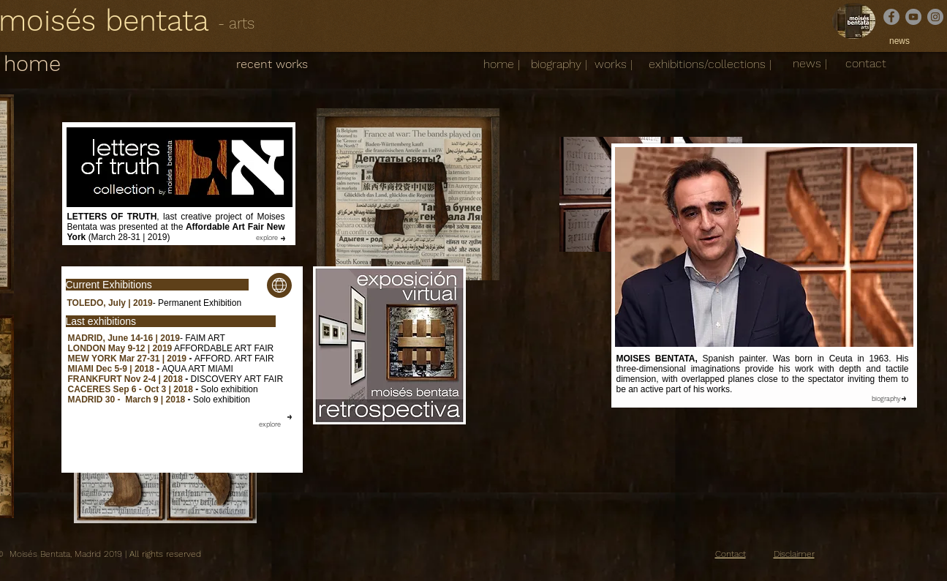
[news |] (810, 64)
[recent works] (272, 64)
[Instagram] (935, 17)
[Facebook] (891, 17)
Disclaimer (794, 554)
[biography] (886, 399)
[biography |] (559, 64)
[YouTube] (913, 17)
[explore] (267, 238)
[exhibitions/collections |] (710, 64)
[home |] (502, 64)
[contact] (865, 63)
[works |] (614, 64)
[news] (899, 41)
